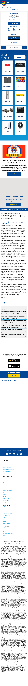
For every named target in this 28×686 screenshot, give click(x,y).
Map (9, 29)
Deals (4, 506)
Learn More (14, 174)
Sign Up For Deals (6, 508)
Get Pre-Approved (14, 38)
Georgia (14, 450)
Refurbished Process (7, 471)
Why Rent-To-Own (6, 515)
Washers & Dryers (7, 86)
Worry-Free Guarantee (7, 513)
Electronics (20, 86)
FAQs (4, 486)
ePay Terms (21, 541)
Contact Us (5, 517)
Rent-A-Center (14, 13)
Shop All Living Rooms (20, 72)
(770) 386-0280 (14, 17)
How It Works (5, 484)
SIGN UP (14, 376)
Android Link (14, 361)
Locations (9, 450)
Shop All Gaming (8, 131)
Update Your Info (6, 482)
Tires (20, 131)
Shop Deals (7, 71)
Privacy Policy (6, 541)
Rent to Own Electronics (7, 467)
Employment (5, 492)
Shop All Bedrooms (7, 116)
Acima (4, 535)
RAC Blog (4, 502)
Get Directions (14, 26)
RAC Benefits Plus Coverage (8, 533)
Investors (4, 494)
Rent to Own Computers (7, 465)
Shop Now (14, 42)
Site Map (4, 521)
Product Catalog (6, 473)
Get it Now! (5, 527)
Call (19, 29)
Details (14, 29)
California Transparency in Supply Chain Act (14, 543)
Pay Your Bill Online (7, 478)
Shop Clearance (20, 101)
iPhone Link (14, 366)
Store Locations (6, 498)
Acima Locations (6, 500)
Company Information (7, 490)
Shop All (19, 57)
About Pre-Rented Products (8, 469)
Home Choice (5, 529)
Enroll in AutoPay (6, 480)
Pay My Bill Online (6, 523)
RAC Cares (5, 496)
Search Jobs (13, 204)
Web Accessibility (14, 541)
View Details (14, 23)
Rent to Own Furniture (7, 461)
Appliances (7, 101)
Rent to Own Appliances (7, 463)
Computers (20, 116)
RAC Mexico (5, 531)
